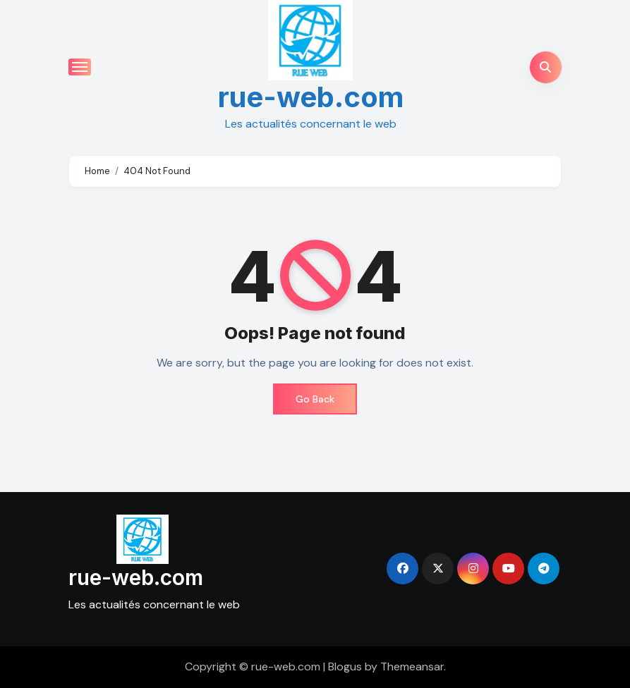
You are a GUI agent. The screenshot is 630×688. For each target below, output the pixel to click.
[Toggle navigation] (79, 67)
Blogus (345, 666)
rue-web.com (311, 97)
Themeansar (412, 666)
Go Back (315, 399)
